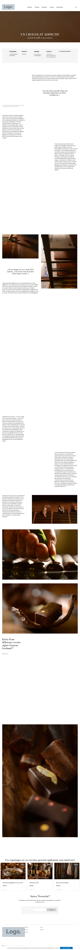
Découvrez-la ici (6, 653)
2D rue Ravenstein (38, 54)
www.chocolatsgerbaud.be (52, 57)
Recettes (37, 7)
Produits (29, 7)
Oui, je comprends (66, 948)
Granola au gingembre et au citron (12, 882)
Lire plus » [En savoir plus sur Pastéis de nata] (31, 885)
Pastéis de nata (34, 882)
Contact (52, 7)
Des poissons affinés (62, 882)
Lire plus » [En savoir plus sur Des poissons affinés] (58, 885)
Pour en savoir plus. (55, 948)
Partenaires (59, 7)
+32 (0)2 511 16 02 (50, 54)
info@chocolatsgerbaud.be (52, 55)
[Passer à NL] (76, 7)
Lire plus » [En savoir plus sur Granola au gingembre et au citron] (4, 885)
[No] (78, 948)
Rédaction (44, 7)
